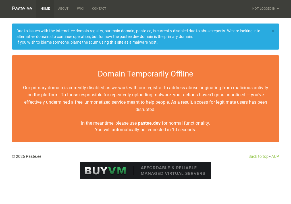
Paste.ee (22, 8)
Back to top (258, 156)
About (63, 8)
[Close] (273, 31)
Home (45, 8)
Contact (99, 8)
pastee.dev (149, 123)
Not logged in (265, 8)
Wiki (80, 8)
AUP (275, 156)
